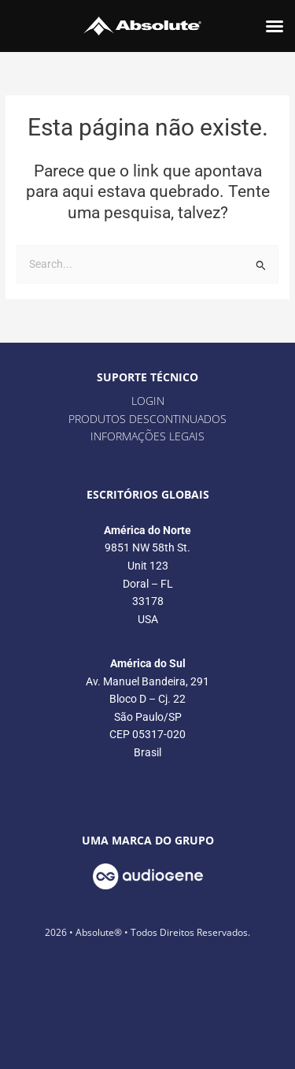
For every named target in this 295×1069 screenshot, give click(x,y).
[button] (274, 26)
